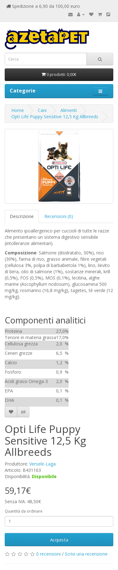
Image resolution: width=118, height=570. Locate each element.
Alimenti (68, 110)
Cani (42, 110)
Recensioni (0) (58, 216)
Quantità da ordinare (23, 511)
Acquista (59, 539)
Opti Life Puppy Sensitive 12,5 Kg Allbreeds (54, 117)
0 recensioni (48, 554)
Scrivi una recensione (86, 554)
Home (17, 110)
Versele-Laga (42, 464)
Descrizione (22, 216)
